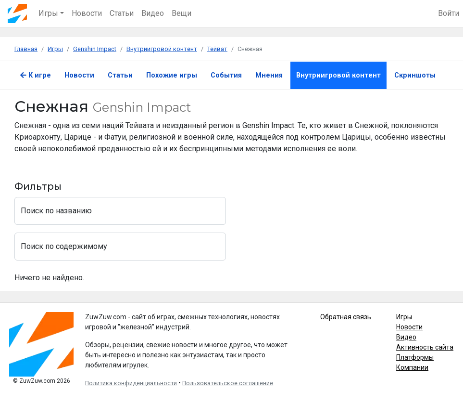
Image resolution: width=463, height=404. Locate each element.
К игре (35, 75)
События (226, 75)
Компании (412, 367)
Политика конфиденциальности (131, 383)
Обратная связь (345, 317)
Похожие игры (171, 75)
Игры (404, 317)
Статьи (122, 13)
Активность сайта (424, 347)
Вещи (181, 13)
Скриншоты (415, 75)
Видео (152, 13)
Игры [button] (48, 13)
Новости (87, 13)
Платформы (415, 357)
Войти (448, 13)
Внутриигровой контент (338, 75)
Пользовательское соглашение (227, 383)
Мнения (269, 75)
